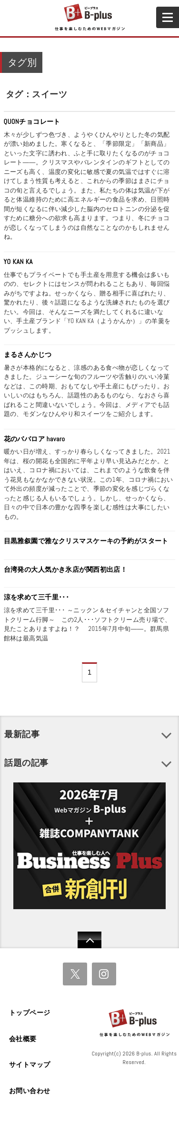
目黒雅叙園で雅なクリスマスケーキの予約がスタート (86, 541)
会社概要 (23, 1038)
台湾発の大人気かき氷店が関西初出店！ (66, 569)
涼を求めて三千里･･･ (37, 597)
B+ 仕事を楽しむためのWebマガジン (89, 17)
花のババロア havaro (34, 439)
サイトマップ (29, 1064)
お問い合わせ (29, 1090)
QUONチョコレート (32, 121)
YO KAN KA (18, 261)
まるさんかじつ (28, 354)
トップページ (29, 1012)
